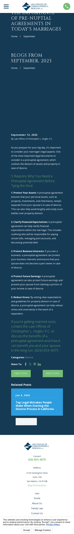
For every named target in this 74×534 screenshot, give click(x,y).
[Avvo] (26, 484)
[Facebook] (33, 484)
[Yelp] (18, 484)
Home (37, 456)
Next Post (52, 332)
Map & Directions (37, 443)
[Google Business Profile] (40, 484)
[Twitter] (55, 484)
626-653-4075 (37, 418)
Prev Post (21, 332)
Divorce (29, 315)
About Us (37, 461)
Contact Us (37, 471)
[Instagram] (48, 484)
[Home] (36, 6)
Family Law (37, 466)
